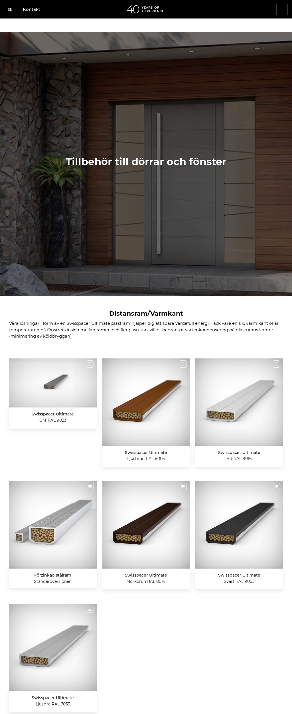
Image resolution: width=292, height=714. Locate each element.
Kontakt (31, 9)
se (10, 9)
